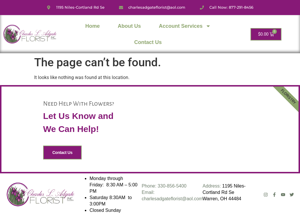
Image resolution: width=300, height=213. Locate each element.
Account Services (185, 26)
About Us (129, 26)
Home (92, 26)
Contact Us (148, 42)
